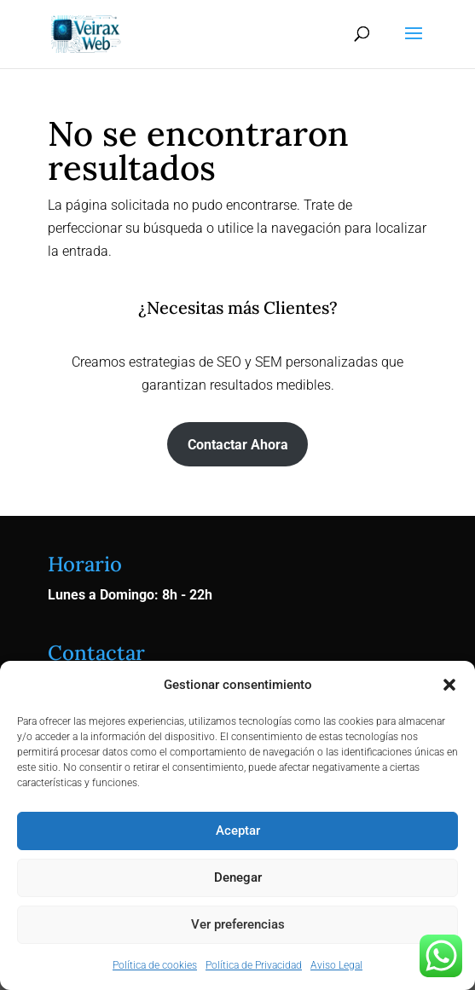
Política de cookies (155, 965)
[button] (449, 684)
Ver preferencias (238, 924)
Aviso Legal (336, 965)
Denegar (238, 877)
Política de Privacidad (254, 965)
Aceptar (238, 830)
